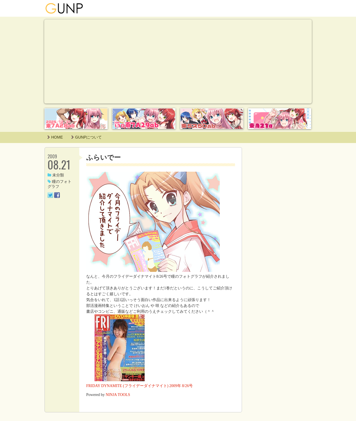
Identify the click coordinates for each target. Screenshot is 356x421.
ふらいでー (103, 157)
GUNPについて (86, 137)
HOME (55, 137)
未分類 (56, 175)
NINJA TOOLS (118, 395)
